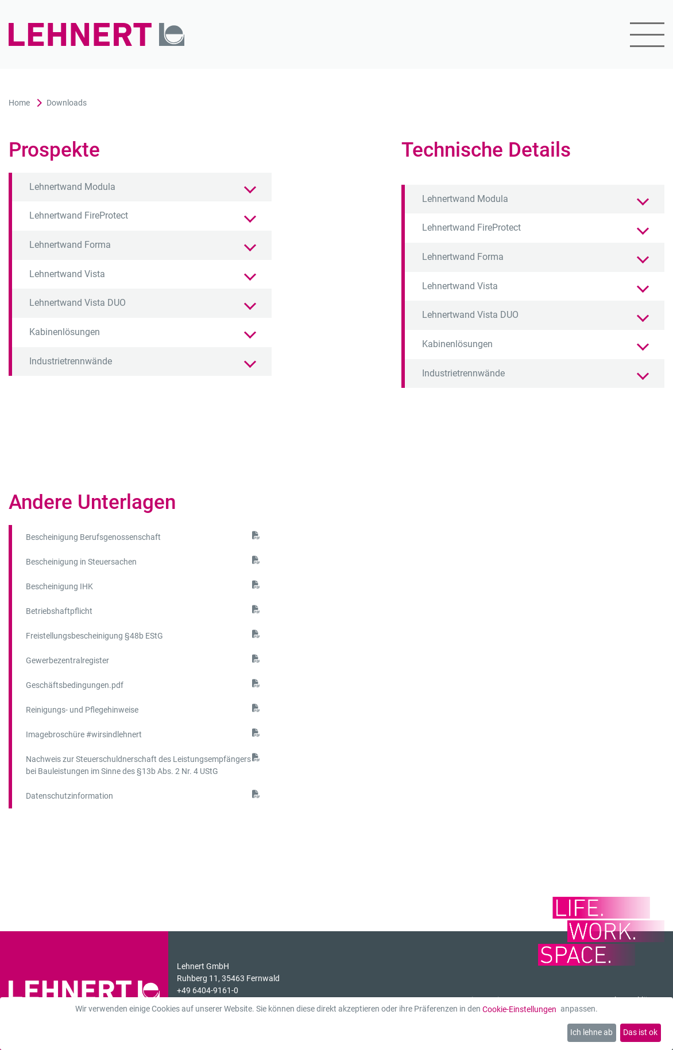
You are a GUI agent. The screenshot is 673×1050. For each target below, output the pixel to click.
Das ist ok (640, 1032)
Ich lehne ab (591, 1032)
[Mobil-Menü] (640, 34)
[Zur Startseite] (96, 34)
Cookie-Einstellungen (519, 1009)
